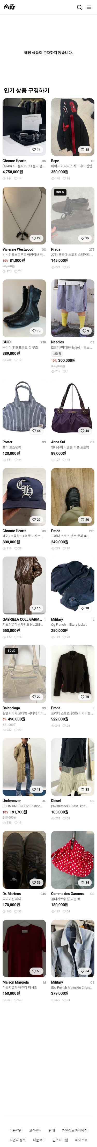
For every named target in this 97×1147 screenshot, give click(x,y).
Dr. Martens (12, 894)
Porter (7, 442)
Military (57, 619)
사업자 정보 (18, 1140)
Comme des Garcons (67, 894)
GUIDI (7, 342)
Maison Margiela (16, 982)
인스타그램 (60, 1140)
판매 (52, 1130)
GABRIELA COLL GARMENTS (22, 619)
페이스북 (81, 1140)
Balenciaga (11, 708)
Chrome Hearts (14, 161)
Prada (55, 249)
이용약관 (16, 1130)
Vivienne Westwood (18, 249)
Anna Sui (58, 442)
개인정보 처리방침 (74, 1130)
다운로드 (39, 1140)
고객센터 (35, 1130)
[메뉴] (89, 7)
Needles (57, 342)
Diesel (56, 801)
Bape (55, 161)
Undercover (12, 801)
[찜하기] (36, 149)
